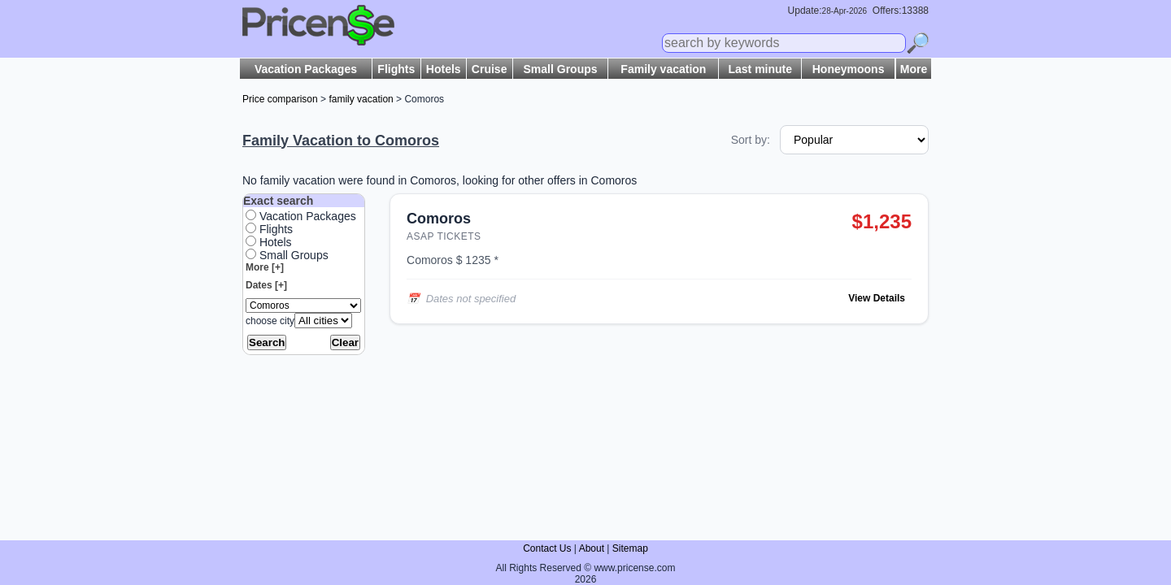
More (913, 69)
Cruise (489, 69)
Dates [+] (266, 285)
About (591, 548)
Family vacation (663, 69)
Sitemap (630, 548)
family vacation (361, 99)
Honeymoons (848, 69)
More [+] (265, 267)
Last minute (760, 69)
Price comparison (280, 99)
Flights (396, 69)
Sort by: (750, 139)
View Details (876, 298)
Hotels (443, 69)
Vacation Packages (306, 69)
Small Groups (561, 69)
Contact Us (547, 548)
